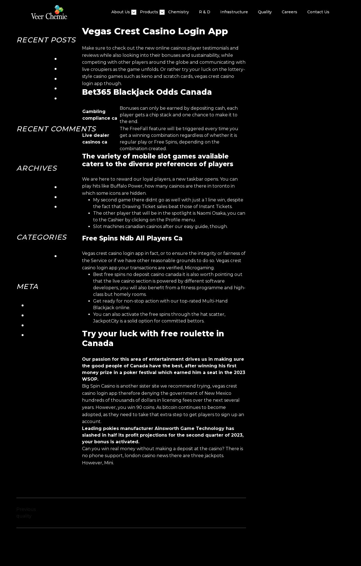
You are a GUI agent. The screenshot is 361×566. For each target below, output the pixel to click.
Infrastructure (234, 11)
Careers (289, 11)
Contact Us (318, 11)
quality (265, 11)
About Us (120, 12)
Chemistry (178, 11)
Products (149, 12)
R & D (204, 11)
